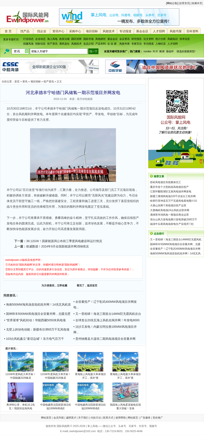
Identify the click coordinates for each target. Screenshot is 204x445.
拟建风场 (28, 43)
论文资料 (148, 38)
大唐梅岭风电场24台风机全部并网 (169, 210)
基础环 (170, 51)
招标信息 (40, 43)
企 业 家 (112, 43)
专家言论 (136, 43)
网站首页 (46, 417)
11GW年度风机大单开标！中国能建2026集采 (20, 374)
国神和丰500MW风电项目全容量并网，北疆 (175, 244)
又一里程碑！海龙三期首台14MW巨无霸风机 (175, 239)
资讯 (24, 81)
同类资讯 (9, 295)
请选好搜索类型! (186, 51)
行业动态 (28, 38)
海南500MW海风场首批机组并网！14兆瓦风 (175, 253)
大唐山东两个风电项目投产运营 (168, 205)
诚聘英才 (71, 417)
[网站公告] (172, 3)
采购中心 (75, 31)
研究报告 (136, 38)
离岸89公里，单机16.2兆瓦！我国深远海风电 (20, 405)
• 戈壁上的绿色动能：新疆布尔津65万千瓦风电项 (36, 329)
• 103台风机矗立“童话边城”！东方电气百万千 (34, 338)
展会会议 (142, 31)
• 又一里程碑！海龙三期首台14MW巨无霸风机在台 (107, 313)
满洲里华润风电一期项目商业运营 (169, 214)
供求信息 (185, 38)
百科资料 (192, 31)
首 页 (8, 31)
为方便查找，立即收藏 (54, 285)
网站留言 (133, 417)
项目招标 (92, 31)
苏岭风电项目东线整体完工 (165, 182)
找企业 (41, 31)
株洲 (161, 51)
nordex (147, 51)
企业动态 (40, 38)
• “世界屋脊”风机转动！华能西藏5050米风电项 (35, 320)
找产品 (24, 31)
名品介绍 (88, 43)
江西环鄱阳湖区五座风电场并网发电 (170, 191)
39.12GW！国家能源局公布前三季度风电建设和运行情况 (64, 241)
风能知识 (172, 38)
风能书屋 (176, 31)
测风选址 (64, 43)
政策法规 (64, 38)
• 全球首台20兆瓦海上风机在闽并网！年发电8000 (106, 320)
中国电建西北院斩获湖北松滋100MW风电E (55, 405)
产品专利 (100, 43)
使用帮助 (121, 417)
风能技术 (109, 31)
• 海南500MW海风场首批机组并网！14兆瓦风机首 (37, 304)
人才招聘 (159, 31)
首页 (17, 81)
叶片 (155, 51)
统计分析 (160, 38)
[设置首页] (184, 3)
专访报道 (125, 31)
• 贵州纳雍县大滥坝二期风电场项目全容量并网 (104, 338)
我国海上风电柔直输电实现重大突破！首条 (125, 405)
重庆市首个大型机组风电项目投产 (169, 187)
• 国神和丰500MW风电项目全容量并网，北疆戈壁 (37, 313)
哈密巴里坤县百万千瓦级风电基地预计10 (173, 200)
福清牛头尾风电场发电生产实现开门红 (172, 224)
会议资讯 (124, 38)
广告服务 (145, 417)
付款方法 (96, 417)
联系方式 (108, 417)
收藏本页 (197, 3)
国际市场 (88, 38)
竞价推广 (158, 417)
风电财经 (100, 38)
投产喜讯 (52, 43)
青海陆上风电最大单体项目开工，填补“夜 (90, 374)
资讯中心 (58, 31)
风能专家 (124, 43)
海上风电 (52, 38)
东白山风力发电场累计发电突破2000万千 (173, 219)
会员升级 (58, 417)
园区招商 (76, 38)
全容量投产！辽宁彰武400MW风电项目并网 (175, 248)
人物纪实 (160, 43)
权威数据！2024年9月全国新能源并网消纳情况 (57, 246)
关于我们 (83, 417)
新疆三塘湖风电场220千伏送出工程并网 (173, 196)
